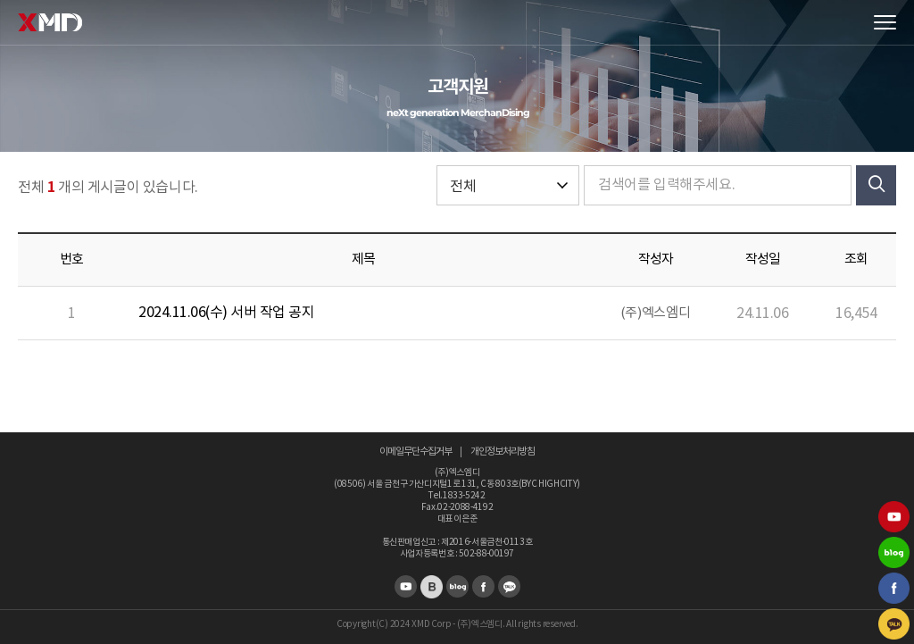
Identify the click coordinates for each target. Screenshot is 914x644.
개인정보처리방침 (502, 451)
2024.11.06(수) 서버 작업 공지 (226, 313)
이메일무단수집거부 (415, 451)
